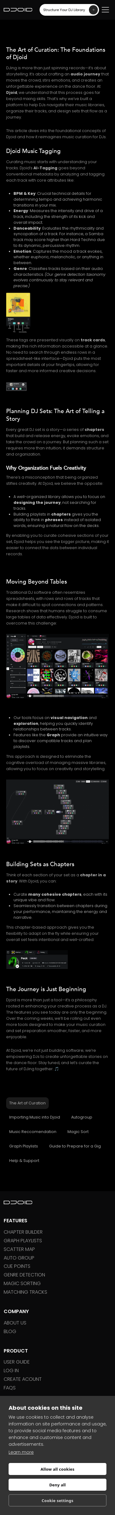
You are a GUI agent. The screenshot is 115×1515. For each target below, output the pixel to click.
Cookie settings (57, 1500)
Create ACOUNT (23, 1379)
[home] (18, 10)
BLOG (10, 1331)
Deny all (57, 1485)
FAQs (10, 1387)
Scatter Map (19, 1249)
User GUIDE (17, 1361)
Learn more (21, 1452)
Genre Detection (24, 1274)
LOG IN (11, 1370)
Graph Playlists (23, 1240)
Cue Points (17, 1266)
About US (15, 1322)
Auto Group (19, 1257)
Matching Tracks (25, 1292)
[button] (105, 10)
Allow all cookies (57, 1469)
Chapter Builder (23, 1232)
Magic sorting (22, 1283)
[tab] (27, 1103)
